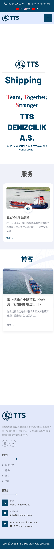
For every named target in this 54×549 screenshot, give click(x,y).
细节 (9, 325)
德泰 (8, 234)
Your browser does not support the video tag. (27, 37)
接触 (7, 481)
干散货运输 (12, 217)
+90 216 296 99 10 (15, 3)
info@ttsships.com (40, 3)
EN (27, 8)
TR (19, 8)
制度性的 (9, 465)
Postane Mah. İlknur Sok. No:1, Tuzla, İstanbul (24, 524)
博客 (7, 475)
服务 (7, 470)
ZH (35, 8)
